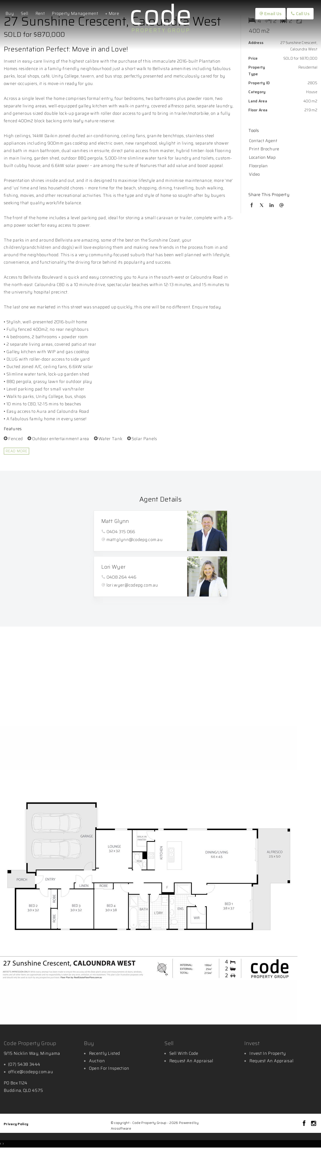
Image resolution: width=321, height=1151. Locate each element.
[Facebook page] (305, 1124)
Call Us (300, 13)
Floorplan (258, 166)
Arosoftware (121, 1128)
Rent (40, 13)
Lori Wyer (113, 567)
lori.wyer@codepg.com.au (132, 585)
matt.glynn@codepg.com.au (134, 539)
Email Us (270, 13)
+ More (112, 13)
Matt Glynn (115, 521)
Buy (9, 13)
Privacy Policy (16, 1124)
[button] (281, 149)
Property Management (75, 13)
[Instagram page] (313, 1124)
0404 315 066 (121, 531)
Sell (24, 13)
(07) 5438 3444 (24, 1064)
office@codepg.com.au (30, 1071)
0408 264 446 (122, 577)
